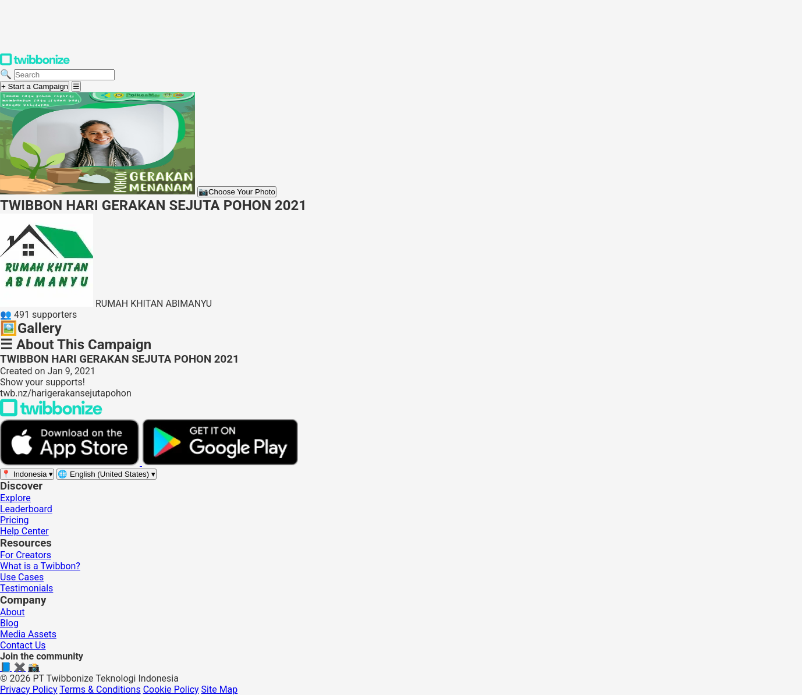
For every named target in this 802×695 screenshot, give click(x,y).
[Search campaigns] (64, 74)
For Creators (25, 555)
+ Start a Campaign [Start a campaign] (34, 86)
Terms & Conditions (100, 689)
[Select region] (27, 474)
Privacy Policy (29, 689)
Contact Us (23, 645)
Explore (15, 497)
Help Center (24, 531)
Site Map (219, 689)
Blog (9, 623)
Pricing (14, 520)
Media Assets (28, 634)
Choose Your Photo (236, 191)
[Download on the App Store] (71, 462)
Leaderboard (26, 509)
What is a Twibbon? (40, 566)
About (12, 612)
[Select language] (106, 474)
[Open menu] (76, 86)
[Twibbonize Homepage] (35, 63)
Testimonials (26, 588)
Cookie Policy (171, 689)
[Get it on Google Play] (220, 462)
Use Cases (22, 577)
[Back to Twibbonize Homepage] (51, 413)
